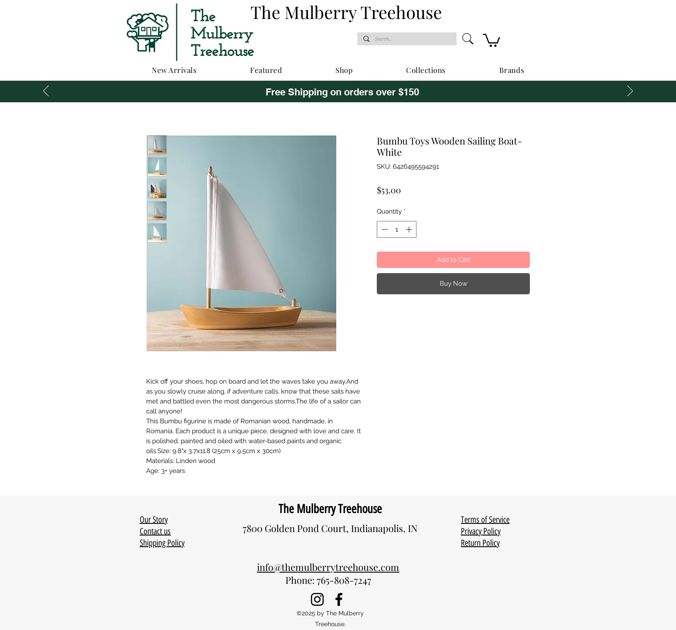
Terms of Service (485, 519)
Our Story (154, 519)
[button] (491, 39)
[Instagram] (317, 599)
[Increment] (410, 229)
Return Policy (480, 543)
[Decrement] (384, 229)
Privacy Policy (481, 531)
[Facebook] (338, 599)
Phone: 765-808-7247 (328, 579)
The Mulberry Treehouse (330, 508)
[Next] (630, 91)
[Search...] (406, 39)
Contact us (155, 531)
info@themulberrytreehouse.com (328, 567)
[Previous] (46, 91)
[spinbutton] (397, 229)
